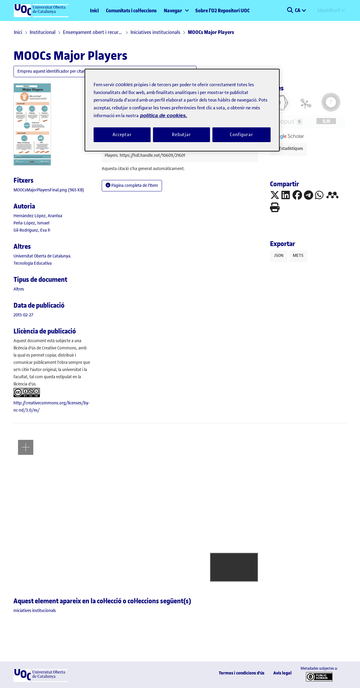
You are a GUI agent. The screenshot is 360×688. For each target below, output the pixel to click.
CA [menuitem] (298, 10)
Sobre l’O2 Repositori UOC (222, 10)
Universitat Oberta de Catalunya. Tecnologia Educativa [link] (42, 259)
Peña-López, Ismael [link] (31, 223)
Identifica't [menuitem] (328, 10)
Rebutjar (181, 135)
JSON (279, 255)
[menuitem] (176, 10)
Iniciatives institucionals (155, 32)
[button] (290, 10)
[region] (182, 110)
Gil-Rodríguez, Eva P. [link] (32, 230)
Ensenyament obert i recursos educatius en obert (93, 32)
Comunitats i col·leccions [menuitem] (131, 10)
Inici (94, 10)
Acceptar (122, 135)
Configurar (241, 135)
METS (298, 255)
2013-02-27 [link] (23, 315)
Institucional (43, 32)
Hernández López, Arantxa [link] (38, 216)
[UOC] (41, 680)
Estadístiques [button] (288, 148)
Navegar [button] (173, 10)
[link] (49, 190)
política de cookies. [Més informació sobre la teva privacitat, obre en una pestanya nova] (163, 115)
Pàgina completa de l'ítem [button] (132, 185)
